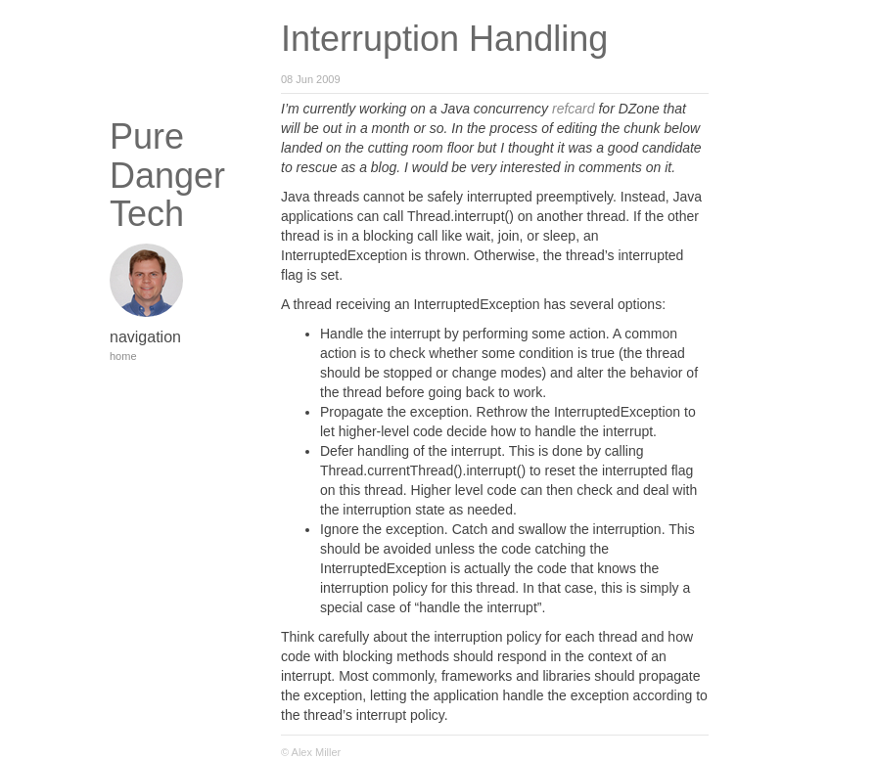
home (123, 356)
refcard (573, 108)
